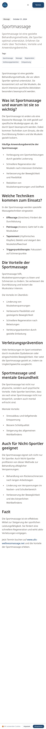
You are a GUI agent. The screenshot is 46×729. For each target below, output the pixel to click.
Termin (38, 5)
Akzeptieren (38, 726)
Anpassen (27, 726)
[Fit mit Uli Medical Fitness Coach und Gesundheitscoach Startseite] (5, 5)
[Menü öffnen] (28, 4)
